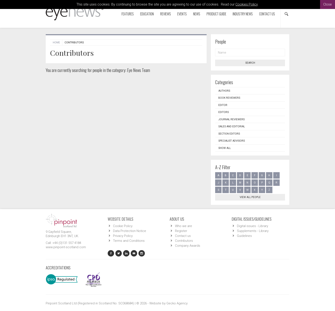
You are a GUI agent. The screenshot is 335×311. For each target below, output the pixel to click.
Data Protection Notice (129, 231)
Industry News (243, 13)
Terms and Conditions (129, 241)
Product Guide (216, 13)
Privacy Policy (123, 236)
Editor (222, 105)
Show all (224, 148)
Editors (223, 112)
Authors (224, 90)
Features (128, 13)
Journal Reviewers (231, 119)
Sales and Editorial (231, 126)
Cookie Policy (122, 226)
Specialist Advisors (231, 140)
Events (182, 13)
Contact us (267, 13)
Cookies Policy (246, 4)
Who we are (183, 226)
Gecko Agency (177, 303)
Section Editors (229, 133)
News (196, 13)
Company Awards (187, 246)
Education (147, 13)
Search (250, 62)
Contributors (184, 241)
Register (181, 231)
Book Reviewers (229, 97)
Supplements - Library (253, 231)
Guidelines (244, 236)
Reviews (165, 13)
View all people (250, 197)
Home (56, 42)
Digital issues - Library (252, 226)
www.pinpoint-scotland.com (66, 247)
